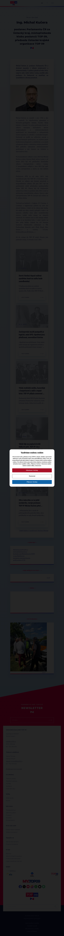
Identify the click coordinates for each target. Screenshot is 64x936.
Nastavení (32, 476)
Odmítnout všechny (32, 470)
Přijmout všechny (32, 482)
